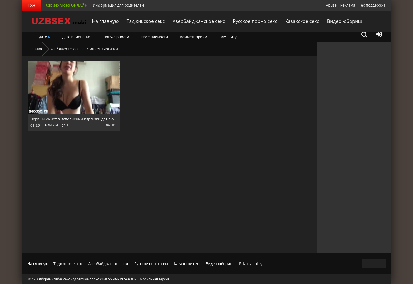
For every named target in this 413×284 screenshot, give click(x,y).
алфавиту (228, 36)
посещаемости (154, 36)
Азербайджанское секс (199, 21)
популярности (116, 36)
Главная (34, 48)
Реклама (347, 5)
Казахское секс (302, 21)
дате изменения (76, 36)
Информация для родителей (118, 5)
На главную (105, 21)
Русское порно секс (255, 21)
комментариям (193, 36)
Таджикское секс (146, 21)
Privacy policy (250, 263)
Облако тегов (66, 48)
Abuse (331, 5)
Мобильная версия (154, 279)
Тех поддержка (372, 5)
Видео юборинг (220, 263)
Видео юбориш (344, 21)
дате (43, 36)
